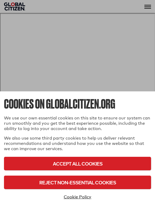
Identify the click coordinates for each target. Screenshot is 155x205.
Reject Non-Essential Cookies (77, 182)
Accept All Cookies (77, 163)
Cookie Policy (77, 196)
